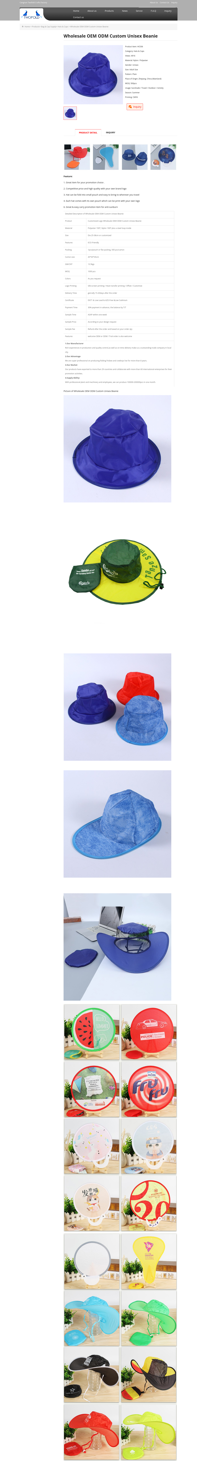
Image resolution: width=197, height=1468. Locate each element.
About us (92, 10)
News (125, 10)
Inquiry (174, 2)
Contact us (78, 17)
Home (76, 10)
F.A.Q (153, 10)
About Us (154, 2)
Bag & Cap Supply (48, 26)
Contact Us (164, 2)
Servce (139, 10)
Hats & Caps (63, 26)
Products (109, 10)
